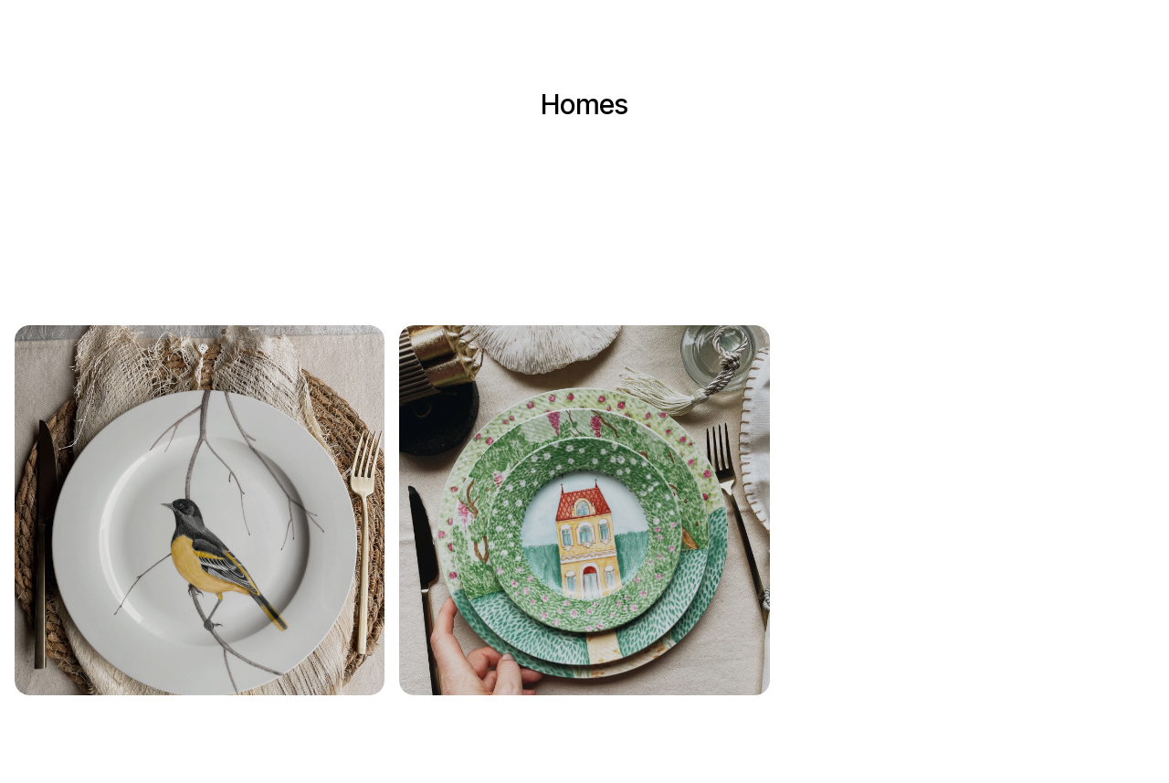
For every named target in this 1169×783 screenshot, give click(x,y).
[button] (199, 510)
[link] (199, 510)
